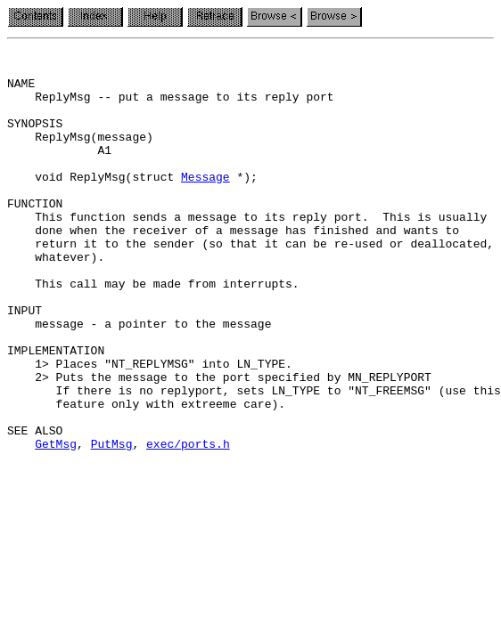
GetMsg (56, 523)
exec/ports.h (188, 523)
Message (205, 203)
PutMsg (112, 523)
